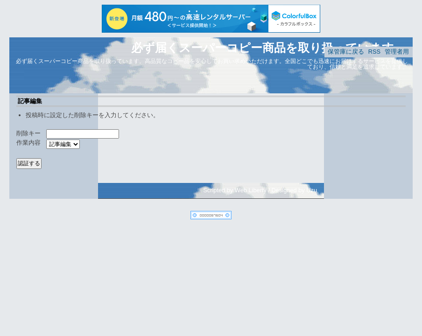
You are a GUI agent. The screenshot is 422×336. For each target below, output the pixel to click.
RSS (374, 51)
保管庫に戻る (346, 51)
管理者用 (397, 51)
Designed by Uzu (294, 190)
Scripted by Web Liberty (235, 190)
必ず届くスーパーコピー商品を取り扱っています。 (268, 47)
